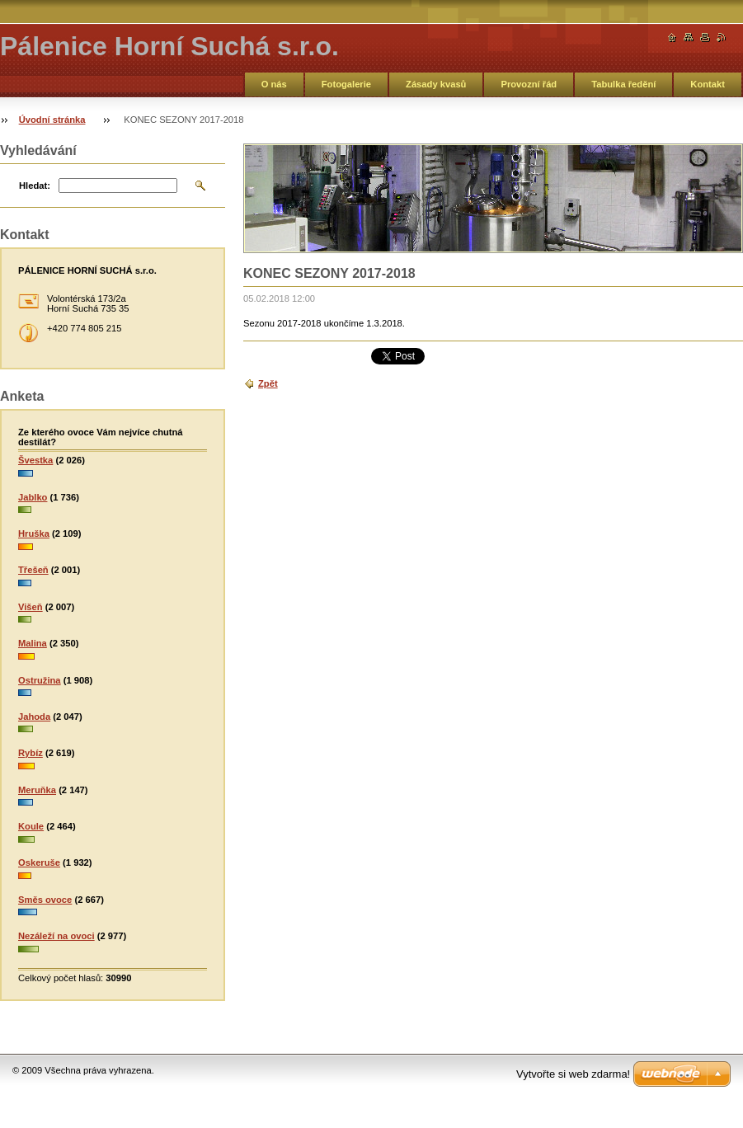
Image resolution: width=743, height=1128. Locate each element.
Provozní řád (529, 84)
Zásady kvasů (436, 84)
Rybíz (30, 753)
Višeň (30, 607)
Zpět (268, 383)
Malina (32, 643)
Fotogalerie (346, 84)
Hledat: (34, 185)
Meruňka (37, 790)
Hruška (33, 533)
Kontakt (707, 84)
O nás (274, 84)
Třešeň (33, 570)
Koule (31, 826)
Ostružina (39, 680)
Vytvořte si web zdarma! (573, 1074)
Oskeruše (39, 862)
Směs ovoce (45, 900)
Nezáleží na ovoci (56, 936)
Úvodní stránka (52, 120)
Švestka (35, 460)
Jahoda (34, 716)
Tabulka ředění (623, 84)
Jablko (32, 497)
